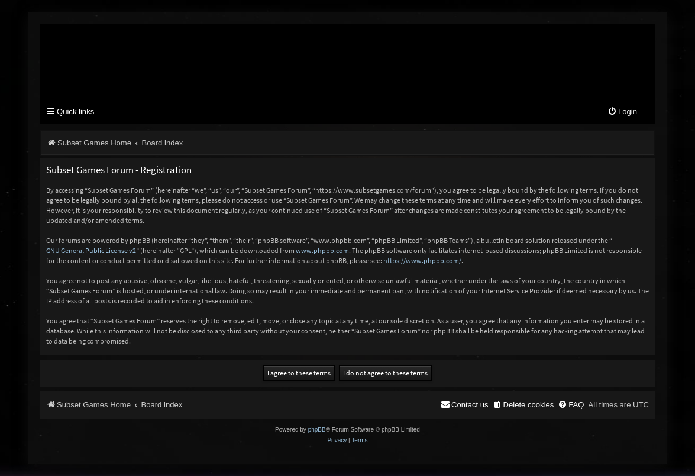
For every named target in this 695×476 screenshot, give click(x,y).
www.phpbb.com (322, 250)
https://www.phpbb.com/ (422, 260)
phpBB (317, 429)
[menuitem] (622, 112)
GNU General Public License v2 (91, 250)
